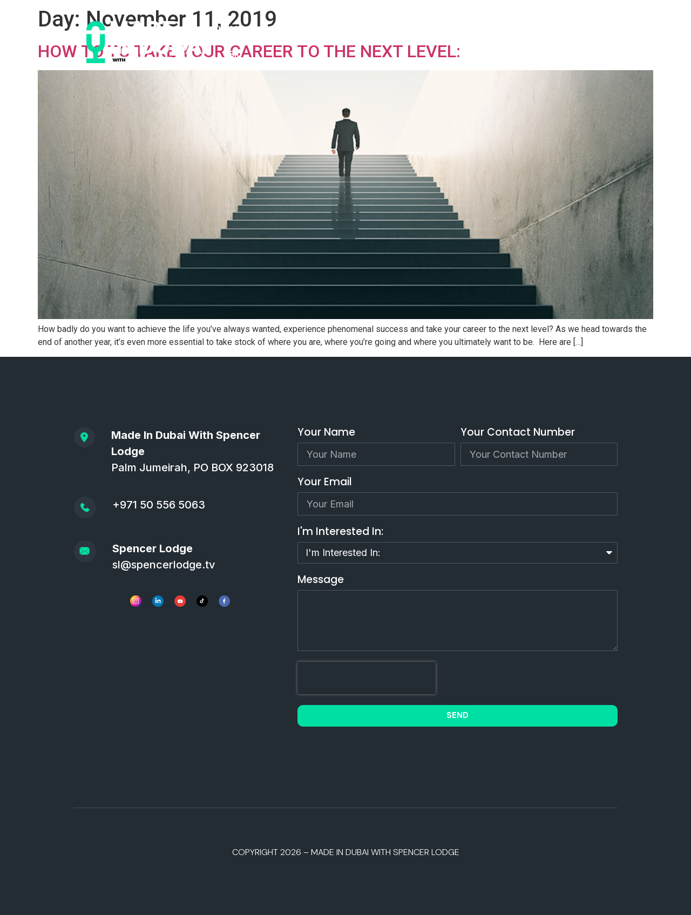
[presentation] (366, 678)
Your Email (324, 483)
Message (320, 580)
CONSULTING (555, 29)
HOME (230, 29)
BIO (235, 54)
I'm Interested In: (340, 532)
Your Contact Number (517, 433)
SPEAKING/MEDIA (472, 29)
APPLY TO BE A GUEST (370, 29)
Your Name (326, 433)
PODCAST (284, 29)
